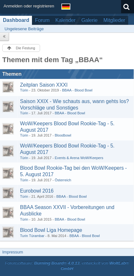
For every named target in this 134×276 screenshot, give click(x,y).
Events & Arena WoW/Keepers (79, 158)
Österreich (63, 180)
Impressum (12, 252)
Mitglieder (114, 20)
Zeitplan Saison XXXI (43, 85)
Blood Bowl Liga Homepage (51, 230)
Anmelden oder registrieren (29, 6)
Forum (42, 20)
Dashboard (16, 20)
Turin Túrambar (32, 236)
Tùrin (24, 90)
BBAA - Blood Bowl (77, 90)
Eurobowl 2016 (37, 191)
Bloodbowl (63, 135)
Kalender (66, 20)
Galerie (89, 20)
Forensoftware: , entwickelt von (67, 266)
